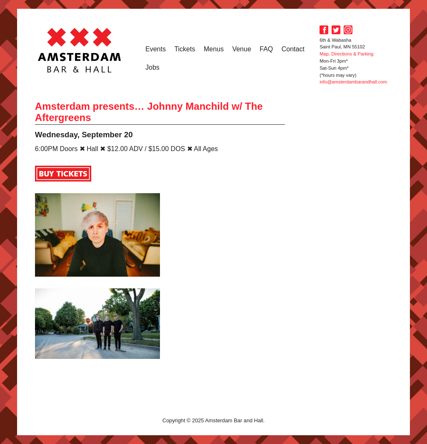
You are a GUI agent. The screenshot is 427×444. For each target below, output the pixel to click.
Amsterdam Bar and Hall (79, 50)
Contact (293, 49)
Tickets (184, 49)
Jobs (152, 67)
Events (155, 49)
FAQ (266, 49)
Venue (241, 49)
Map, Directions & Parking (346, 53)
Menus (214, 49)
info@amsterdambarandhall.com (353, 81)
